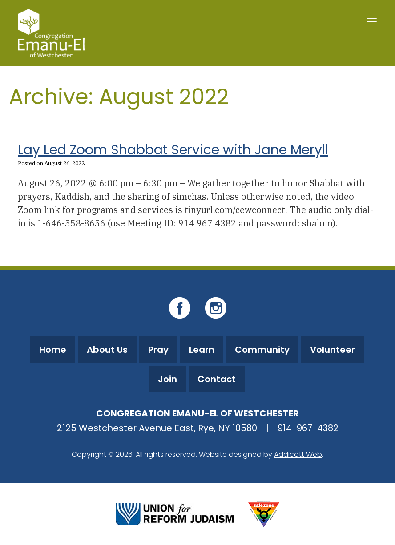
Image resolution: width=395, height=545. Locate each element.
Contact (217, 379)
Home (52, 349)
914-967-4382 (308, 428)
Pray (158, 349)
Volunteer (332, 349)
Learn (201, 349)
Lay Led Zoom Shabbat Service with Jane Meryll (173, 150)
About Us (107, 349)
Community (262, 349)
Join (167, 379)
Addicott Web (298, 454)
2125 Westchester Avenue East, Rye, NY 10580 (157, 428)
